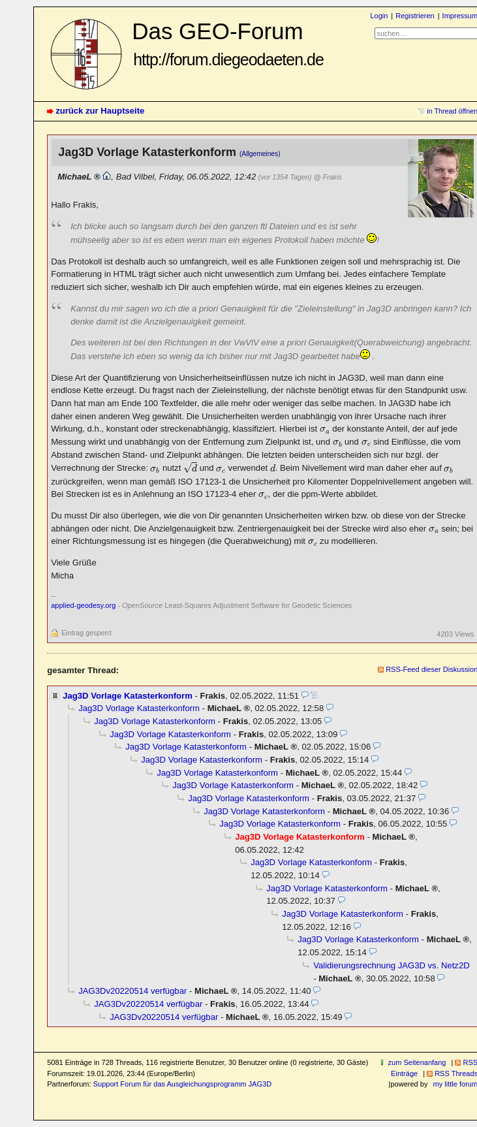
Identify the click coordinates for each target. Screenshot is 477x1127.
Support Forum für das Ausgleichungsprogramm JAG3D (182, 1084)
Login (379, 16)
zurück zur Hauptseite (99, 111)
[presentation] (325, 430)
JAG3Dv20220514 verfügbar (132, 991)
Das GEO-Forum (228, 43)
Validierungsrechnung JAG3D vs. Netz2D (391, 965)
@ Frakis (328, 177)
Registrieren (414, 16)
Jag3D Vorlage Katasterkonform (127, 696)
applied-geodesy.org (83, 605)
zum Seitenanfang (417, 1062)
